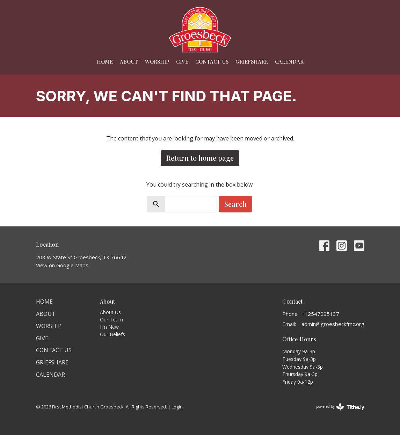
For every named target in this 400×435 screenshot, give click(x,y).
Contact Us (211, 61)
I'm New (109, 327)
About (129, 61)
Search (235, 204)
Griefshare (251, 61)
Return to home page (200, 157)
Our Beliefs (112, 334)
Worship (157, 61)
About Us (110, 312)
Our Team (111, 319)
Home (105, 61)
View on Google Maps (62, 265)
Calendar (289, 61)
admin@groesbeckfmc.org (332, 323)
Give (182, 61)
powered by (340, 407)
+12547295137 (320, 313)
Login (177, 407)
